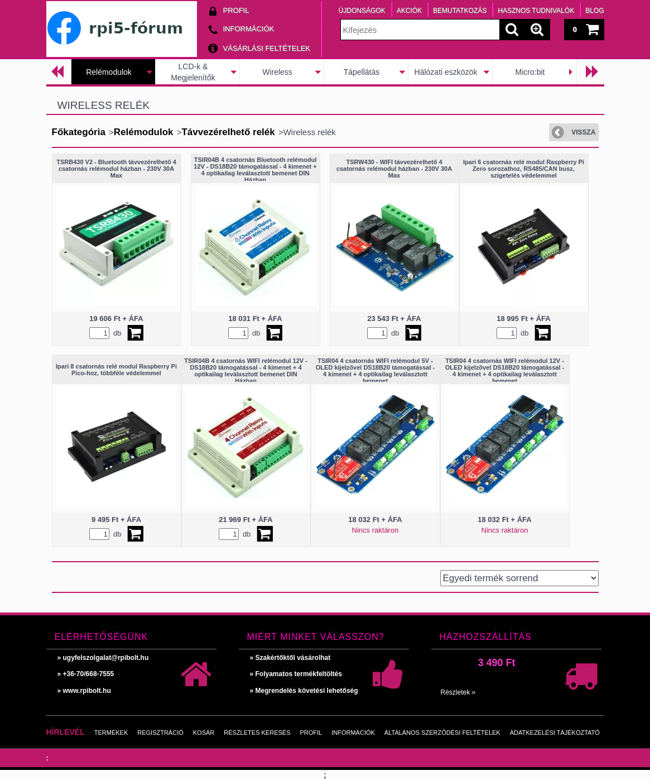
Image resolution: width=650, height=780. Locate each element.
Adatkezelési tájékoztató (555, 732)
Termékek (111, 732)
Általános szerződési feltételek (442, 732)
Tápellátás (362, 72)
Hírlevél (65, 732)
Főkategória (78, 132)
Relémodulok (109, 72)
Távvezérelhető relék (228, 132)
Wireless (277, 72)
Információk (353, 732)
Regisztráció (160, 732)
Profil (311, 732)
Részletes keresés (257, 732)
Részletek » (458, 692)
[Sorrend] (519, 578)
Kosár (204, 732)
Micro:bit (530, 72)
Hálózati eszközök (446, 72)
